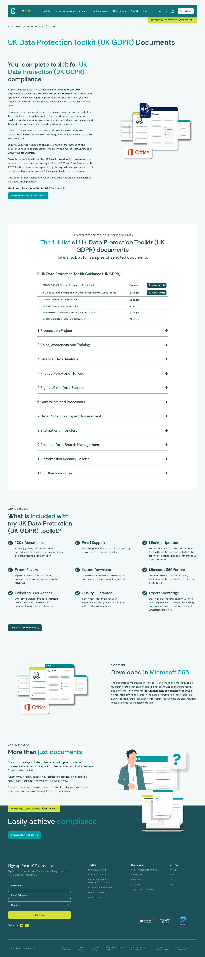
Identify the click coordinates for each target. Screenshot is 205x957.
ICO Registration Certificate (138, 948)
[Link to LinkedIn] (21, 925)
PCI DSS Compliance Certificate (114, 948)
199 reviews (171, 19)
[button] (156, 285)
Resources (136, 874)
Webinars (136, 879)
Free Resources (99, 11)
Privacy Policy (95, 948)
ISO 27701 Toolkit (97, 874)
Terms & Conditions (66, 948)
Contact (174, 884)
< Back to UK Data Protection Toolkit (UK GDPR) (32, 26)
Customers (119, 11)
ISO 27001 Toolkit (97, 869)
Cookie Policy (82, 948)
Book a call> (58, 188)
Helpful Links (137, 864)
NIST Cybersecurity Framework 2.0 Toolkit (99, 881)
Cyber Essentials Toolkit (100, 887)
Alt (33, 948)
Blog (145, 11)
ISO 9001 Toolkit (96, 892)
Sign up (39, 915)
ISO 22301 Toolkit (97, 897)
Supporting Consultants (143, 889)
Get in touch (186, 11)
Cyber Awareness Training (70, 11)
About (134, 11)
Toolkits (45, 11)
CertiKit (174, 864)
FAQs (172, 879)
